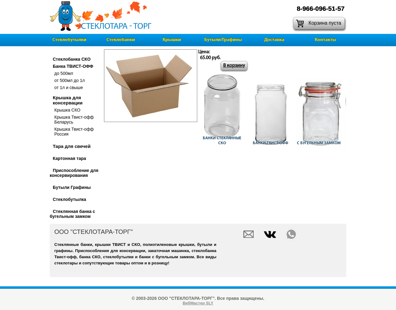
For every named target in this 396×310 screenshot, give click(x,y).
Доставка (274, 40)
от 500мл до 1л (69, 80)
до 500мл (63, 73)
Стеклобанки (120, 40)
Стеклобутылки (69, 40)
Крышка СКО (67, 110)
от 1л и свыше (68, 87)
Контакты (325, 40)
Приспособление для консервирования (74, 173)
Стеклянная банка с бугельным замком (72, 214)
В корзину (234, 65)
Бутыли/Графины (223, 40)
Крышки (172, 40)
